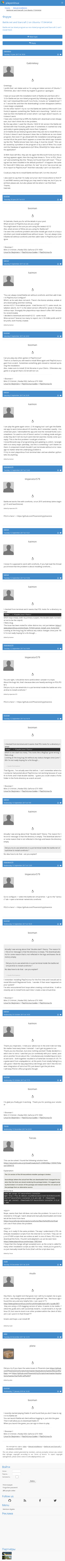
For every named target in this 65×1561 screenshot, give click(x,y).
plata (5, 1334)
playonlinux (10, 2)
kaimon (6, 261)
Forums (7, 8)
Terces (6, 1126)
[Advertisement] (32, 1531)
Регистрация (7, 1485)
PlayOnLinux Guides (30, 252)
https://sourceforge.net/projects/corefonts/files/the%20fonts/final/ (31, 1221)
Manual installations (20, 8)
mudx (6, 1261)
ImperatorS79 (8, 467)
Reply (32, 43)
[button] (62, 3)
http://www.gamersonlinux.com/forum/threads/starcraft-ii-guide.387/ (32, 1303)
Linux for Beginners (12, 252)
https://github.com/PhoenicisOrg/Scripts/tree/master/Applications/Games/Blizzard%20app (32, 1370)
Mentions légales (9, 1509)
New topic (33, 37)
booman (7, 196)
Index (24, 1446)
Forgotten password (10, 1487)
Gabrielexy (7, 51)
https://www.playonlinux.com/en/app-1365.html (23, 1241)
